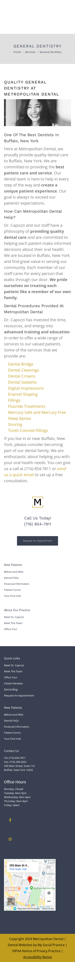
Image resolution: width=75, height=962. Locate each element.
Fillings (15, 400)
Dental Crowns (21, 376)
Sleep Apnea (19, 418)
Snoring (15, 424)
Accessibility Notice (37, 957)
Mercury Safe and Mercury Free (37, 412)
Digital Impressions (26, 388)
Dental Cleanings (23, 370)
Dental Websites (20, 945)
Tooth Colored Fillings (28, 430)
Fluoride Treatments (26, 406)
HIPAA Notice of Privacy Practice (36, 951)
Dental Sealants (22, 382)
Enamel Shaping (23, 394)
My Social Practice (51, 945)
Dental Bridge (20, 364)
